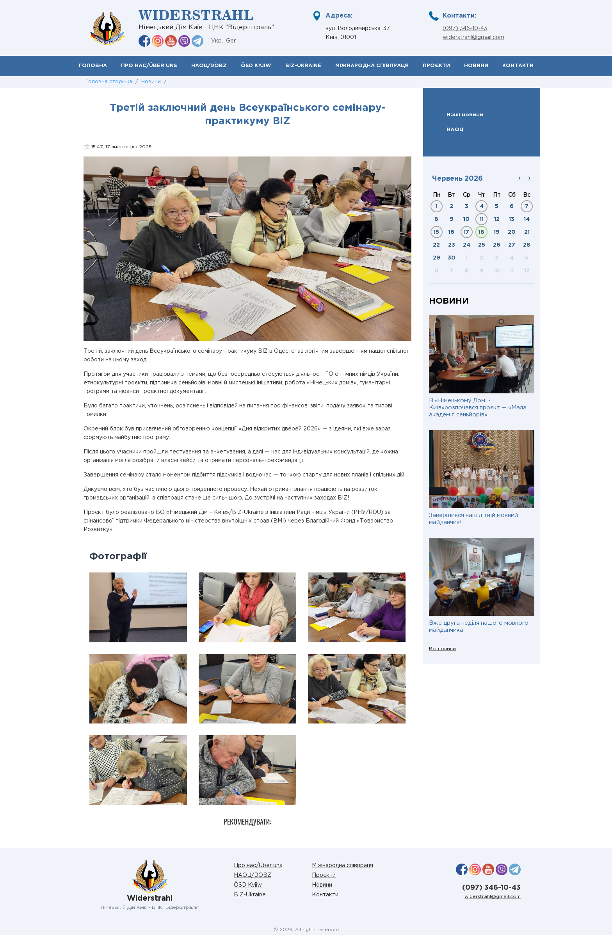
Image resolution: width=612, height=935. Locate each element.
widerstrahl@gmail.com (473, 37)
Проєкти (436, 66)
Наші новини (465, 114)
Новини (476, 66)
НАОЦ (455, 129)
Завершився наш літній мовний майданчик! (473, 519)
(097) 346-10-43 (465, 28)
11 (482, 219)
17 (466, 232)
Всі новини (442, 649)
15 (436, 232)
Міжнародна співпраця (372, 66)
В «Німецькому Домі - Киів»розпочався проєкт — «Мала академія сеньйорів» (478, 407)
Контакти (518, 66)
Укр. (217, 41)
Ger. (231, 41)
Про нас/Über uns (149, 66)
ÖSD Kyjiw (256, 66)
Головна (93, 66)
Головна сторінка (108, 82)
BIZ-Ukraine (303, 66)
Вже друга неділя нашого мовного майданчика (478, 626)
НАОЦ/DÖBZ (209, 66)
